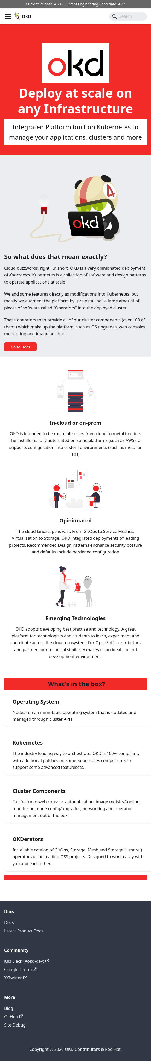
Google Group (20, 969)
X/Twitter (15, 978)
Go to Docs (20, 346)
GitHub (13, 1016)
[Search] (128, 16)
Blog (8, 1008)
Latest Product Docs (23, 931)
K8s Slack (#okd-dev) (26, 961)
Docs (9, 922)
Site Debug (15, 1025)
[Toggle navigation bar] (8, 16)
